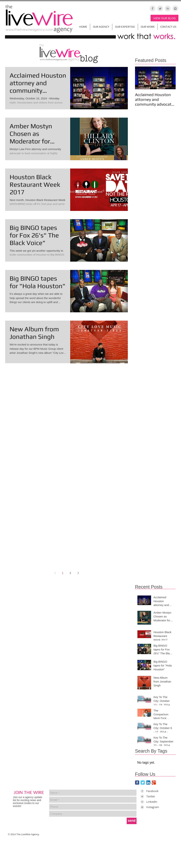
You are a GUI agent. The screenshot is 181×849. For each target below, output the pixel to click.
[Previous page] (55, 573)
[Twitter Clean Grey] (160, 8)
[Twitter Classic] (143, 782)
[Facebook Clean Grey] (153, 8)
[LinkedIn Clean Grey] (168, 8)
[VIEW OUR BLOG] (164, 18)
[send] (131, 821)
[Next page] (78, 573)
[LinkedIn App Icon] (148, 782)
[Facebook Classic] (137, 782)
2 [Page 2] (70, 572)
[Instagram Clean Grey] (175, 8)
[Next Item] (169, 78)
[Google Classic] (154, 782)
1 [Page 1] (62, 572)
